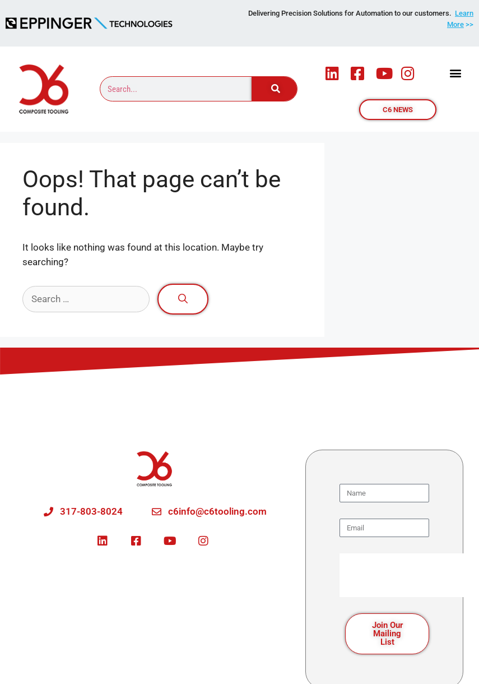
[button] (456, 73)
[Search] (274, 89)
